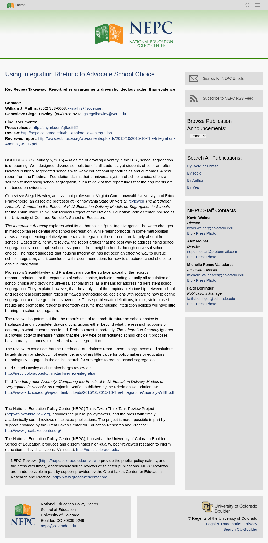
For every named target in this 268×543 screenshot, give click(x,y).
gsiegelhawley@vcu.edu (104, 114)
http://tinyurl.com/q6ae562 (55, 127)
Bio (192, 235)
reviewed (136, 201)
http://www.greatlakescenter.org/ (33, 430)
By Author (197, 182)
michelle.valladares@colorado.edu (218, 277)
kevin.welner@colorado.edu (212, 230)
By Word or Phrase (205, 168)
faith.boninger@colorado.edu (213, 301)
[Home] (134, 34)
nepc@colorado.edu (58, 526)
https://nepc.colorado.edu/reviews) (70, 460)
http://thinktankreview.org (28, 414)
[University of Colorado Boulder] (229, 507)
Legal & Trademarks (223, 524)
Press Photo (208, 235)
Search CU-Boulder (240, 529)
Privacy (250, 524)
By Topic (196, 175)
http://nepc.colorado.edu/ (97, 449)
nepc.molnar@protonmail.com (214, 254)
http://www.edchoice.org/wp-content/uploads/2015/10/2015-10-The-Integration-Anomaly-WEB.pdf (89, 392)
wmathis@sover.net (85, 108)
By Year (195, 190)
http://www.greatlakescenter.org (80, 477)
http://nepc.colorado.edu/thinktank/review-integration (66, 133)
